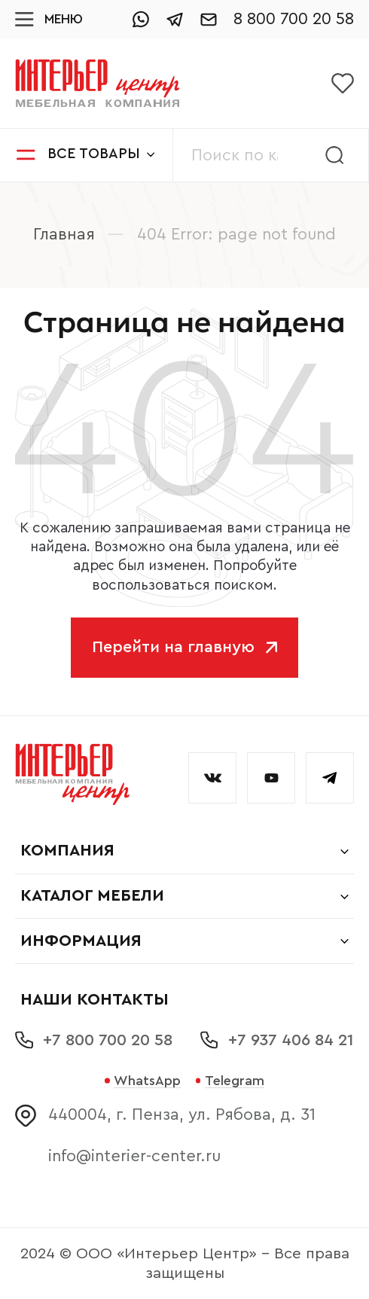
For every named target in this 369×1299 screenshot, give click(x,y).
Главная (64, 234)
